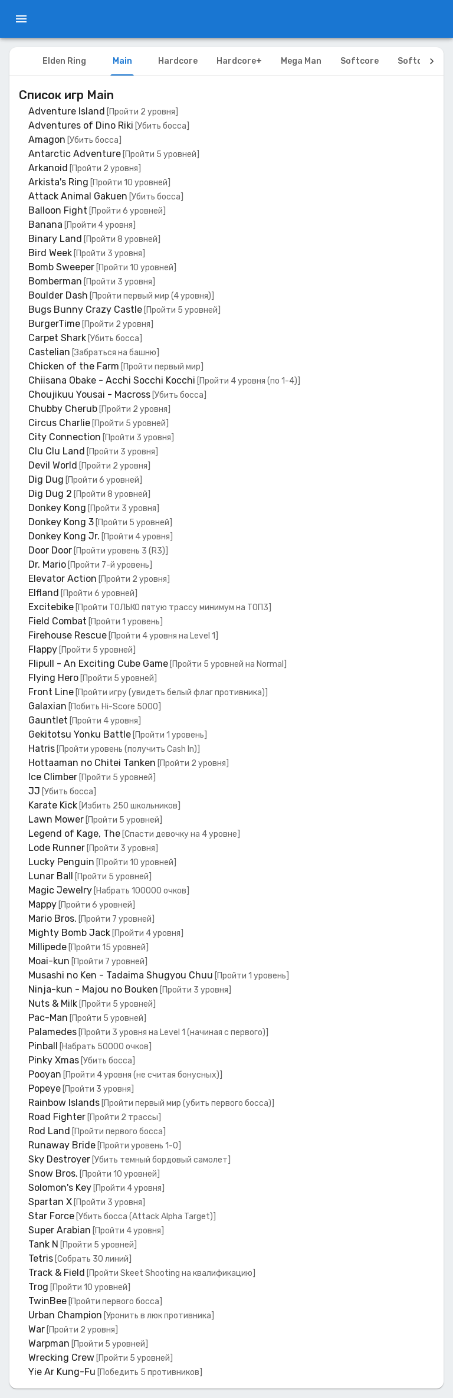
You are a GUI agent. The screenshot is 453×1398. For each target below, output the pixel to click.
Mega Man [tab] (301, 61)
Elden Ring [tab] (64, 61)
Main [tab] (122, 61)
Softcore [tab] (359, 61)
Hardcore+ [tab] (239, 61)
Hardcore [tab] (178, 61)
